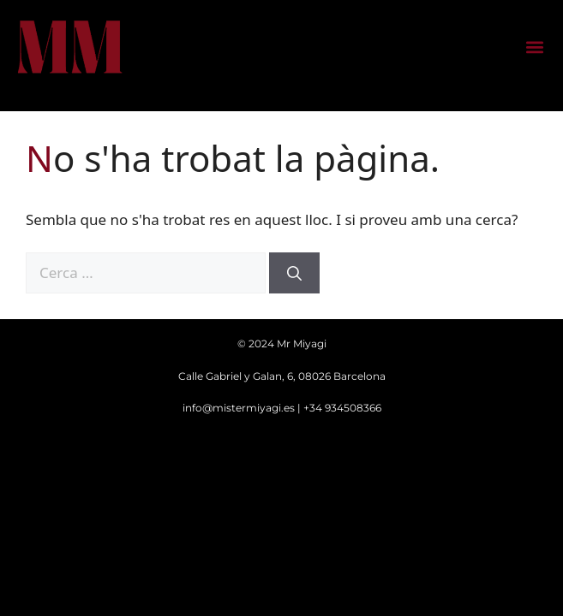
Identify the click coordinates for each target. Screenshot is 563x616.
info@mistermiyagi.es (239, 407)
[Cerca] (294, 272)
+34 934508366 (342, 407)
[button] (534, 47)
